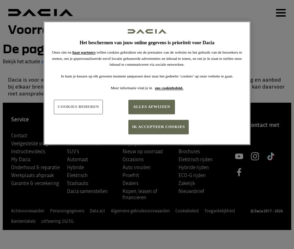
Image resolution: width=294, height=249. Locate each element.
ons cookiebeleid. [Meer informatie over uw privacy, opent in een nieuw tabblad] (169, 88)
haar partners (84, 52)
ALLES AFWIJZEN (151, 106)
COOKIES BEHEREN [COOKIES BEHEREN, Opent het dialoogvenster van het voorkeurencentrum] (78, 106)
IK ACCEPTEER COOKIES (158, 126)
